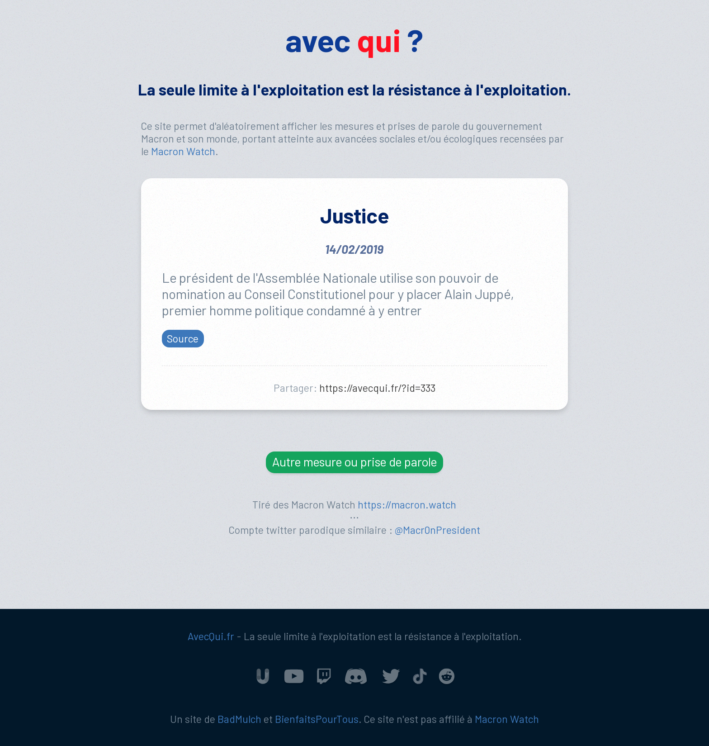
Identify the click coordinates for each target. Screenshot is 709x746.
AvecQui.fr (211, 636)
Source (183, 338)
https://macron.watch (407, 504)
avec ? (354, 39)
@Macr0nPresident (437, 529)
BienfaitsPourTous (317, 719)
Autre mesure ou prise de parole (354, 461)
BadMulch (239, 719)
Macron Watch (183, 151)
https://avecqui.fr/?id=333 (377, 387)
